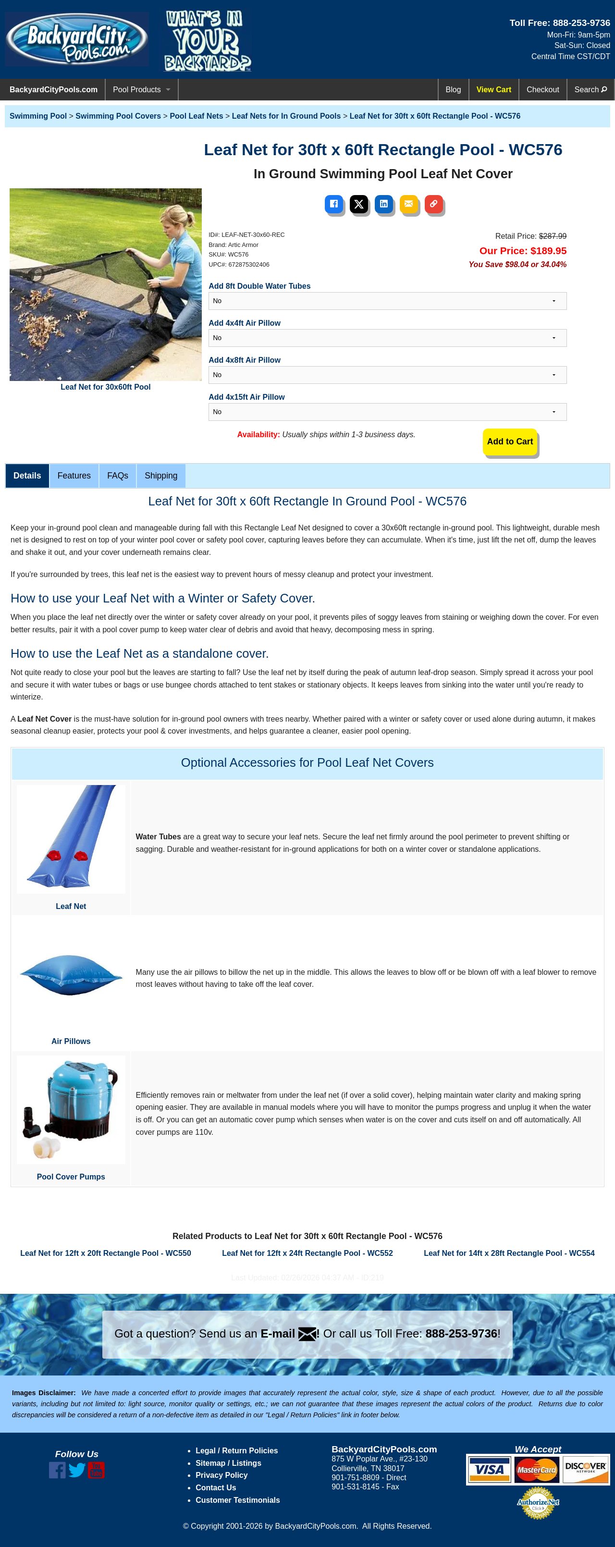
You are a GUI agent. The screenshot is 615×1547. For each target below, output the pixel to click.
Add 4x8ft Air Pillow (245, 360)
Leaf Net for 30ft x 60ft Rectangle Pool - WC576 (435, 116)
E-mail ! (290, 1333)
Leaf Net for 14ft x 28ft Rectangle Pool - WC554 (509, 1253)
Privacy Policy (222, 1475)
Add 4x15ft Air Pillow (247, 397)
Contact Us (216, 1488)
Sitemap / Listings (228, 1463)
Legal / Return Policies (237, 1451)
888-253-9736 (582, 23)
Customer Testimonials (238, 1500)
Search (591, 90)
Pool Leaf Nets (196, 116)
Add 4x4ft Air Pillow (245, 323)
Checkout (543, 90)
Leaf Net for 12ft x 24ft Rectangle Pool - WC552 (307, 1253)
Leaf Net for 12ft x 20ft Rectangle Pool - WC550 (105, 1253)
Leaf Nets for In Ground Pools (286, 116)
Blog (453, 90)
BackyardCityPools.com (54, 90)
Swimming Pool (38, 116)
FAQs (117, 475)
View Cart (494, 90)
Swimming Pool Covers (118, 116)
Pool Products (137, 90)
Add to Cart (510, 441)
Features (74, 475)
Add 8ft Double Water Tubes (259, 286)
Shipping (161, 475)
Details (27, 475)
